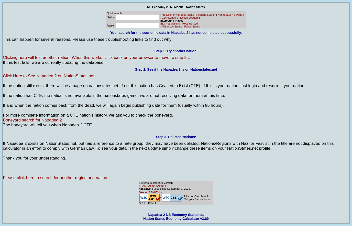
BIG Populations (170, 23)
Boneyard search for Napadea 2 (32, 120)
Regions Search (205, 14)
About (151, 185)
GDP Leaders (170, 17)
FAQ (143, 185)
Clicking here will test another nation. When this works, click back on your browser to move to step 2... (96, 57)
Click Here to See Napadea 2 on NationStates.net (48, 76)
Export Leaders (189, 17)
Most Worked (190, 23)
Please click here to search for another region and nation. (55, 177)
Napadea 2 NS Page (230, 14)
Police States (192, 26)
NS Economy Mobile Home (178, 14)
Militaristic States (172, 26)
